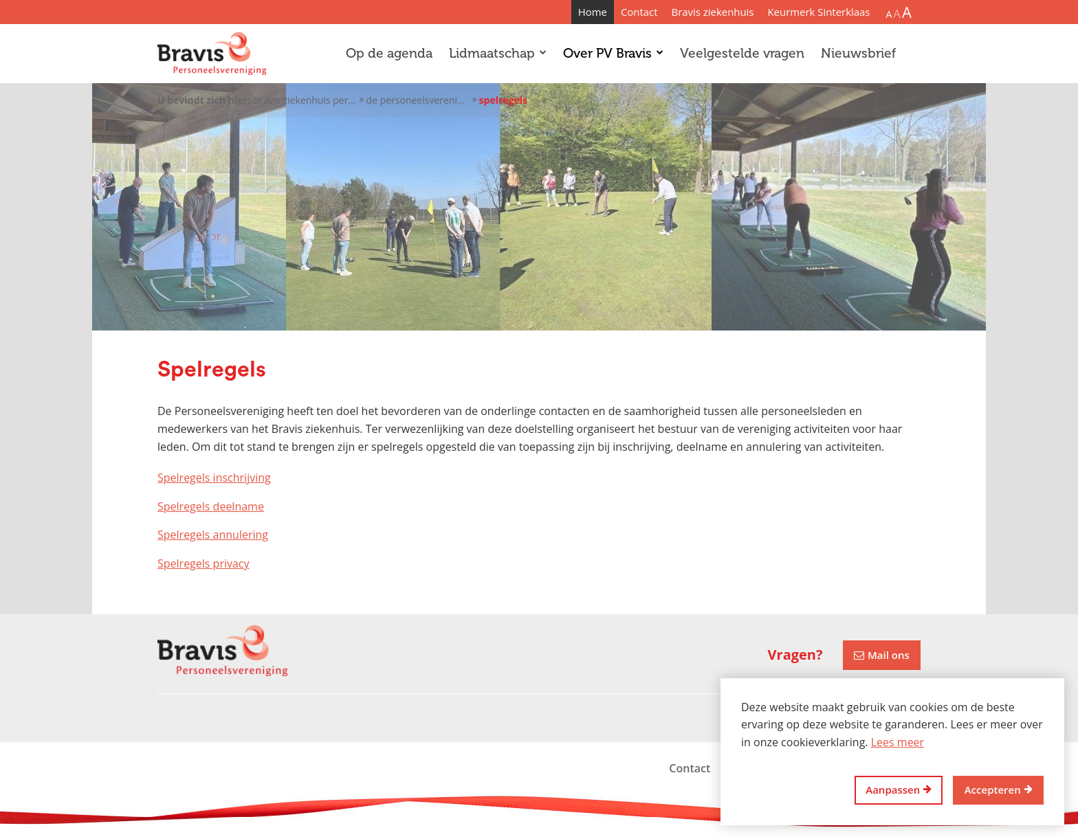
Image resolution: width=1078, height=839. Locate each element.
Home (592, 12)
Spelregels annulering (212, 534)
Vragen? (795, 655)
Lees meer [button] (897, 742)
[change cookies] (899, 790)
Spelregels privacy (203, 563)
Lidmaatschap (498, 53)
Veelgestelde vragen (742, 53)
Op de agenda (389, 53)
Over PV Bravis (613, 53)
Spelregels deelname (210, 506)
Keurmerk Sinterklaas (818, 12)
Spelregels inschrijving (214, 477)
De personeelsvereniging (418, 100)
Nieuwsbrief (858, 53)
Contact (639, 12)
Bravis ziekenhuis (713, 12)
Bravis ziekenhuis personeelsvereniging (305, 100)
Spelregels (503, 100)
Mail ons (889, 655)
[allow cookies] (998, 790)
